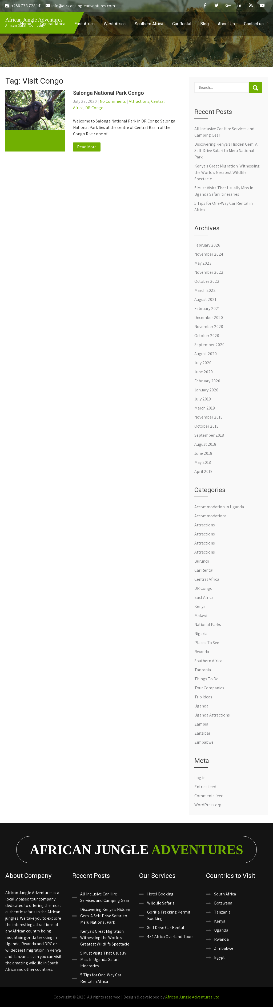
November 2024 (208, 254)
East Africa (84, 23)
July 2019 (202, 399)
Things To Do (206, 679)
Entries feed (205, 786)
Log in (200, 777)
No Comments (113, 101)
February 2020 (207, 381)
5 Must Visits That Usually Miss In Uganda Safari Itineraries (103, 959)
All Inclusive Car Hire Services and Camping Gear (104, 897)
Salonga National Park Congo (108, 93)
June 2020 (203, 372)
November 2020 (208, 326)
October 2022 (206, 281)
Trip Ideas (203, 697)
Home (25, 23)
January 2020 (206, 390)
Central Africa (52, 23)
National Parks (207, 624)
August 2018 (205, 444)
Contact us (254, 23)
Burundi (201, 561)
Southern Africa (149, 23)
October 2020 (206, 335)
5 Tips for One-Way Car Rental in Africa (100, 978)
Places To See (206, 642)
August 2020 (205, 354)
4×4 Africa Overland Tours (170, 936)
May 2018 (202, 462)
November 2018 (208, 417)
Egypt (219, 957)
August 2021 (205, 299)
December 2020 (208, 317)
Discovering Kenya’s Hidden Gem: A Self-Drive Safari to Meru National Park (226, 150)
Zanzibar (202, 733)
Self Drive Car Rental (165, 927)
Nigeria (200, 633)
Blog (204, 23)
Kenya (200, 606)
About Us (226, 23)
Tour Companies (209, 688)
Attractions (139, 101)
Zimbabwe (204, 742)
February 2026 (207, 245)
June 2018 (203, 453)
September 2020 (209, 344)
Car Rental (181, 23)
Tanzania (202, 670)
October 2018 (206, 426)
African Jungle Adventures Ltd (192, 997)
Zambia (201, 724)
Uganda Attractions (212, 715)
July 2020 (202, 363)
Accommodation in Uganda (219, 507)
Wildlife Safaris (160, 903)
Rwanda (201, 651)
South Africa (225, 894)
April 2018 (203, 471)
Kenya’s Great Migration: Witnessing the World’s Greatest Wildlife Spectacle (227, 172)
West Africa (115, 23)
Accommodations (210, 516)
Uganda (201, 706)
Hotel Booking (160, 894)
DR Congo (94, 107)
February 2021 (207, 308)
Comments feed (208, 796)
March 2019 (204, 408)
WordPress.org (208, 805)
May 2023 (202, 263)
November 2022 (208, 272)
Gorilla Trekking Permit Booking (168, 915)
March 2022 (205, 290)
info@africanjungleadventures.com (80, 6)
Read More (87, 147)
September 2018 (209, 435)
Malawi (200, 615)
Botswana (223, 903)
